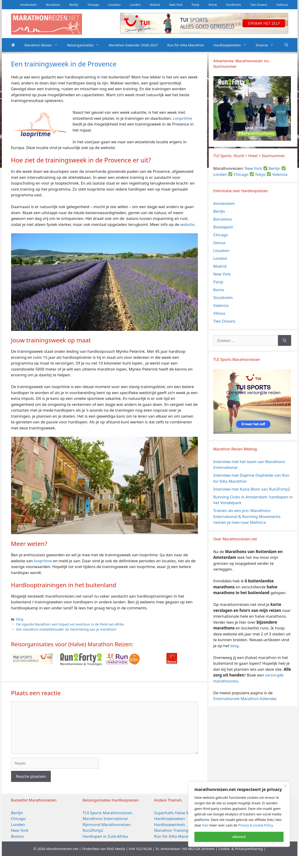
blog (19, 619)
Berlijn (73, 5)
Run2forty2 (93, 830)
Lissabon (114, 5)
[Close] (285, 785)
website (187, 224)
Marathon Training (171, 830)
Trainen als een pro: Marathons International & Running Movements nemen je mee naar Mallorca (247, 516)
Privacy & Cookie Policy (255, 825)
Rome (213, 5)
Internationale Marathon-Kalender (244, 698)
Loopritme (182, 118)
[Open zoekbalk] (286, 45)
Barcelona (53, 5)
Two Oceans (258, 5)
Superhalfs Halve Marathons (180, 812)
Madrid (155, 5)
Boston (17, 836)
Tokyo (260, 174)
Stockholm (233, 5)
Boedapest (223, 227)
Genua (219, 242)
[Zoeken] (284, 340)
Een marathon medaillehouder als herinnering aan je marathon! (66, 629)
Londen (220, 174)
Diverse (267, 45)
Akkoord (239, 837)
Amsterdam (28, 5)
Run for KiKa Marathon (185, 45)
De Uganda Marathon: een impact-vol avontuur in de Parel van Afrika (70, 624)
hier (205, 825)
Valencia (282, 5)
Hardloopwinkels (232, 45)
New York (175, 5)
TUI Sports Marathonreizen (107, 812)
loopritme (43, 560)
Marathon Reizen (43, 45)
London (135, 5)
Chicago (93, 5)
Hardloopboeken (169, 818)
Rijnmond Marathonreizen (107, 824)
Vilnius (219, 313)
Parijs (195, 5)
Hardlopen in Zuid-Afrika (105, 836)
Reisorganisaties (85, 45)
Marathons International (105, 818)
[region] (239, 814)
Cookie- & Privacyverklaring (240, 848)
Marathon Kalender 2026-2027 (133, 45)
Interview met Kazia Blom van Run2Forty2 (251, 489)
